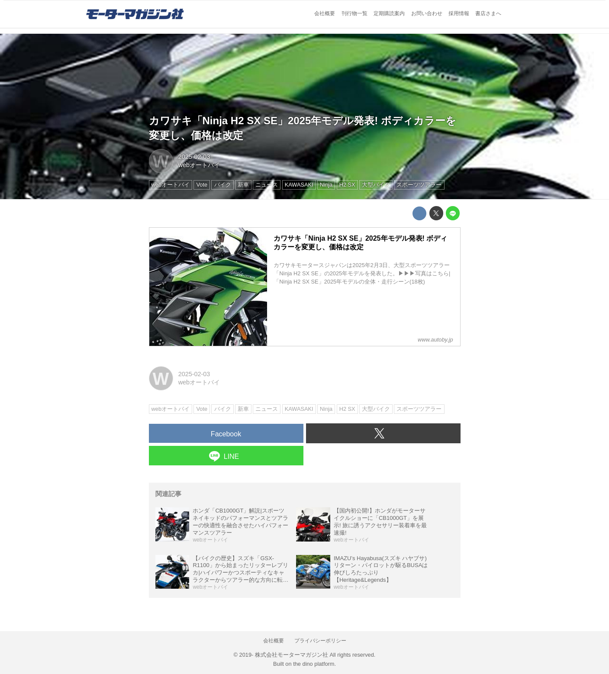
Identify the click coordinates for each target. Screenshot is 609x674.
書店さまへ (488, 13)
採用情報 (458, 13)
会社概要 (324, 13)
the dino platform (313, 664)
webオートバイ (199, 164)
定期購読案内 (389, 13)
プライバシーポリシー (320, 641)
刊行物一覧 (354, 13)
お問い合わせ (426, 13)
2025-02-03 (194, 156)
